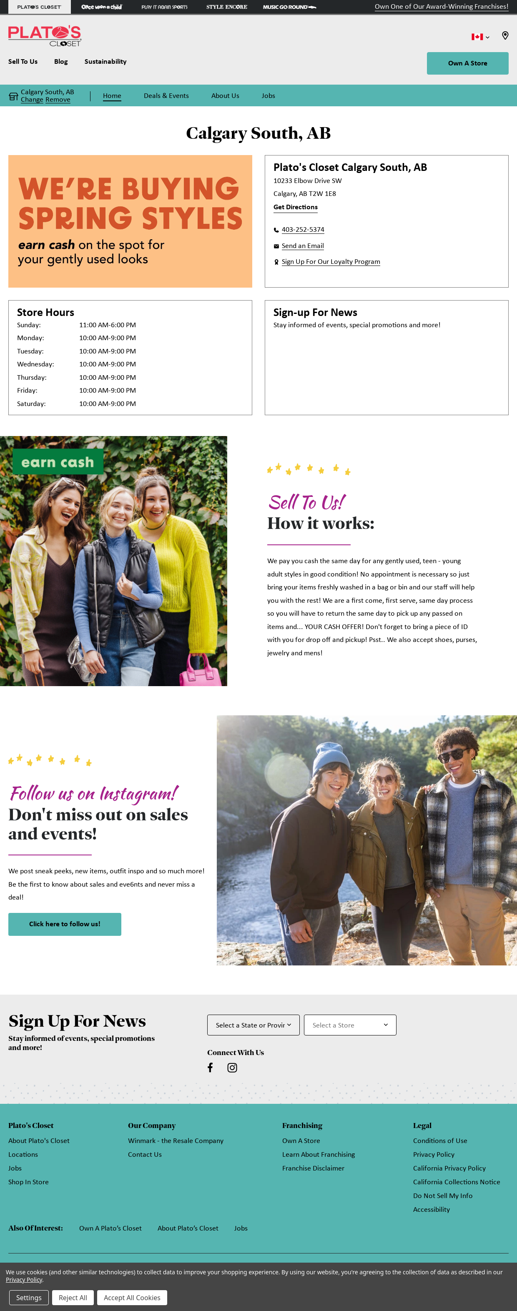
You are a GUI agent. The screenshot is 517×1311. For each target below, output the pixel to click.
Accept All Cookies (132, 1297)
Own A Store (467, 64)
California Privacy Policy (449, 1169)
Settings (29, 1297)
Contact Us (145, 1155)
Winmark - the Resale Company (175, 1141)
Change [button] (32, 100)
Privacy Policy (433, 1155)
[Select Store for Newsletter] (350, 1025)
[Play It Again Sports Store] (164, 7)
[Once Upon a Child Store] (102, 7)
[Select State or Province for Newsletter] (253, 1025)
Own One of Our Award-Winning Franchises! (442, 7)
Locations (23, 1155)
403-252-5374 (303, 230)
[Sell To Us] (27, 63)
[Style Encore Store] (227, 7)
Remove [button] (57, 100)
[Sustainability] (105, 63)
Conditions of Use (440, 1141)
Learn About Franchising (318, 1155)
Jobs (15, 1169)
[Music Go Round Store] (289, 7)
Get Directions (296, 207)
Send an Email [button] (303, 246)
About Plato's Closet (39, 1141)
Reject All (73, 1297)
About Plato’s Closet (188, 1229)
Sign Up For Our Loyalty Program (331, 262)
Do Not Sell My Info (443, 1196)
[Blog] (61, 63)
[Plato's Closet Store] (39, 7)
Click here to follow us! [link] (64, 924)
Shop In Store (28, 1182)
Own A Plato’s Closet (110, 1229)
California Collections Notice (456, 1182)
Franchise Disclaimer (313, 1169)
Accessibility (431, 1210)
